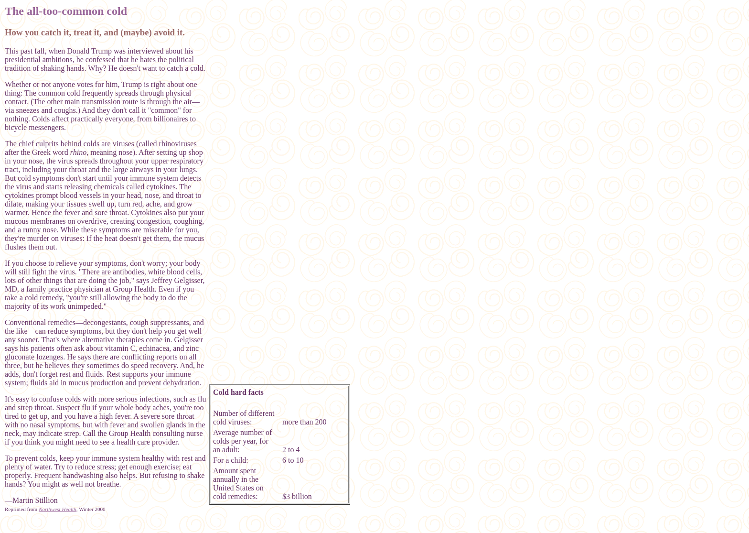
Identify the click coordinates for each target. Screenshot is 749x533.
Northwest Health (57, 509)
